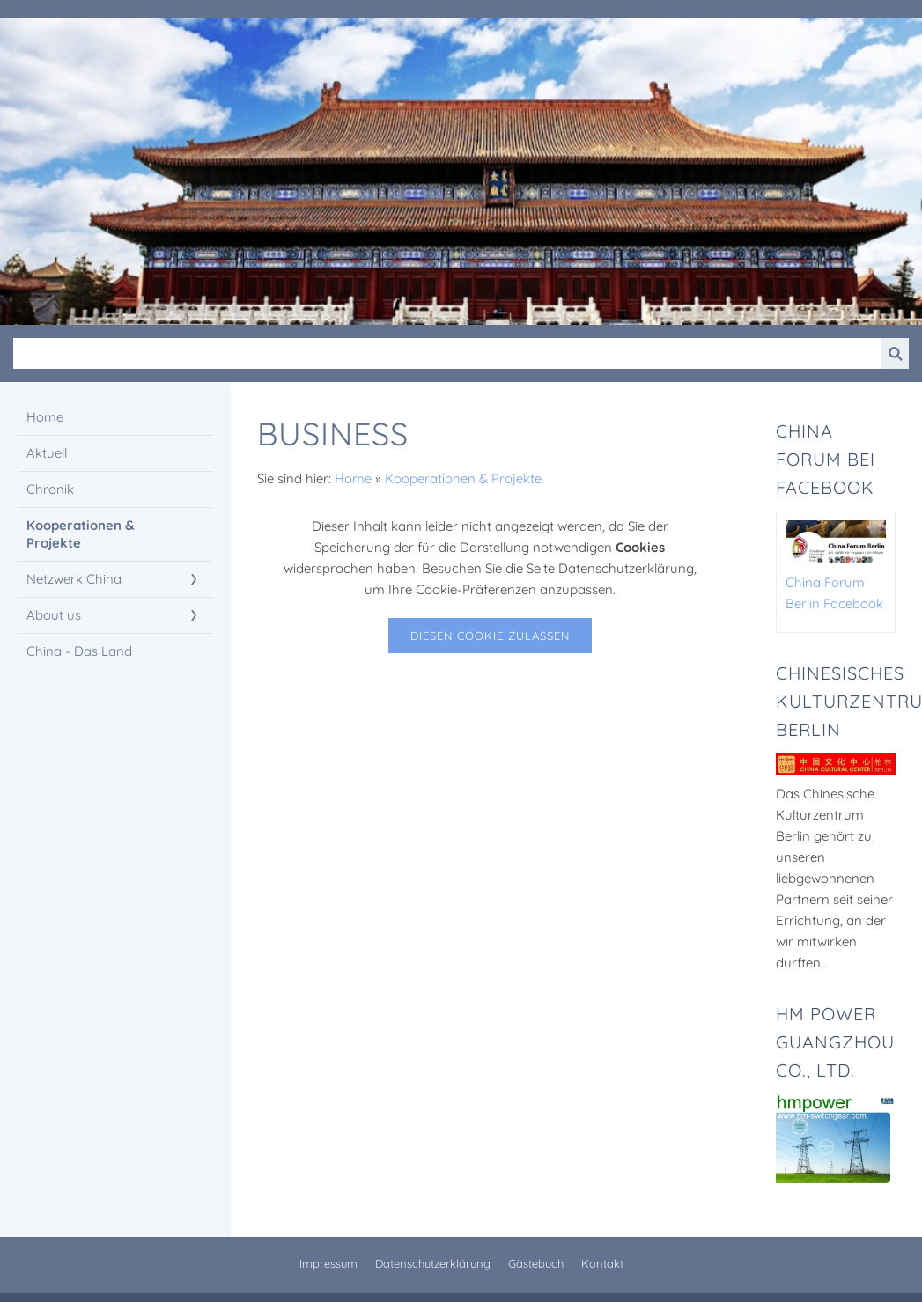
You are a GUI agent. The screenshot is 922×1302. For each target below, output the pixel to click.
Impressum (328, 1263)
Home (353, 478)
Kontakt (602, 1263)
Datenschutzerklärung (433, 1263)
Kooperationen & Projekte (463, 478)
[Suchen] (447, 353)
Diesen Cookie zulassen (490, 636)
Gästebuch (536, 1263)
